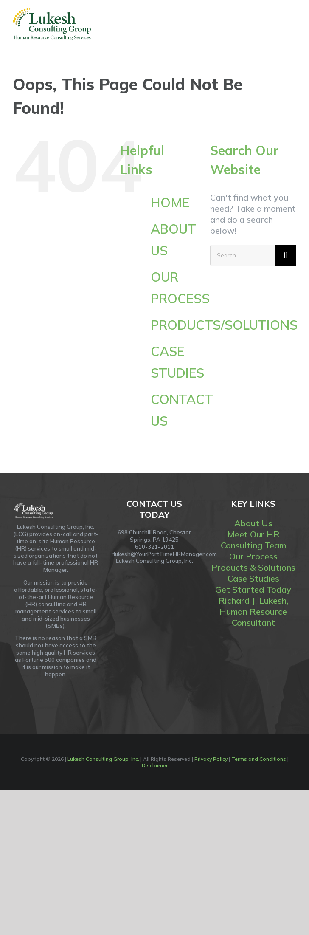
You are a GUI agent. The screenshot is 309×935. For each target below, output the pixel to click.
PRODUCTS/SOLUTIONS (224, 325)
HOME (170, 203)
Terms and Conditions (258, 759)
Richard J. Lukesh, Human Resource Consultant (253, 611)
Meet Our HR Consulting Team (253, 540)
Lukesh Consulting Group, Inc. (103, 759)
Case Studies (253, 578)
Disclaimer (155, 765)
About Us (253, 523)
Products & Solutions (253, 567)
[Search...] (242, 255)
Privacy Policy (211, 759)
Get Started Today (253, 589)
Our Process (253, 556)
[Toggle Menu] (290, 24)
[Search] (285, 255)
